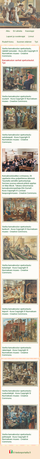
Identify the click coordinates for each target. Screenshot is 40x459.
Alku (8, 31)
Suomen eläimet (24, 42)
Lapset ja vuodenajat (15, 36)
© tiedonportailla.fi (20, 452)
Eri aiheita (17, 31)
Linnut (31, 36)
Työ (36, 42)
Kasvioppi (29, 31)
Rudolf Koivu (8, 42)
